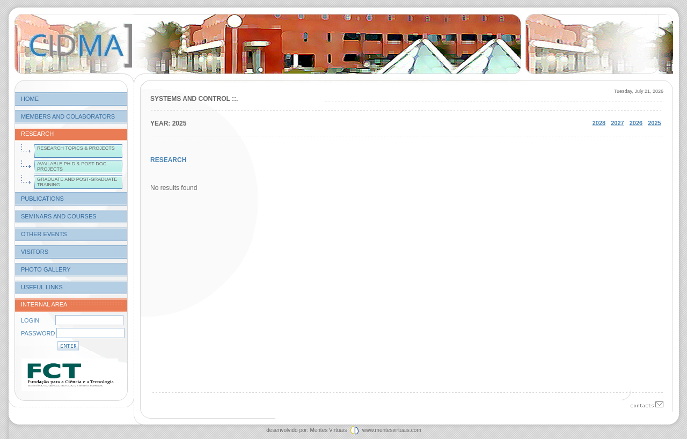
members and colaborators (68, 116)
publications (42, 198)
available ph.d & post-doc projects (71, 166)
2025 (654, 123)
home (30, 99)
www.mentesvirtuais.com (391, 430)
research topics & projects (76, 148)
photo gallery (46, 269)
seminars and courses (59, 216)
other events (44, 234)
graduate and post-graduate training (77, 182)
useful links (42, 287)
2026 (636, 123)
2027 (617, 123)
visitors (34, 251)
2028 (599, 123)
